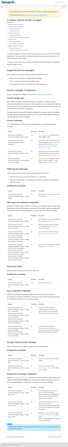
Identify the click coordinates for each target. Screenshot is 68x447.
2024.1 (64, 6)
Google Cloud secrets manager (15, 46)
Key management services (15, 437)
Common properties (14, 31)
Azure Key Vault (12, 39)
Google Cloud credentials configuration (18, 50)
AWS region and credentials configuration (19, 37)
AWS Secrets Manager (13, 33)
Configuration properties (15, 35)
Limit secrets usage (55, 155)
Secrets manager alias (14, 28)
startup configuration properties (41, 94)
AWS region (53, 221)
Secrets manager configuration (15, 26)
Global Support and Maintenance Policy (36, 15)
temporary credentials (48, 246)
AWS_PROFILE (54, 226)
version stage (48, 194)
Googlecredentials (21, 377)
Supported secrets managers (15, 24)
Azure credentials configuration (17, 43)
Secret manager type (44, 135)
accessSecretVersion (45, 368)
